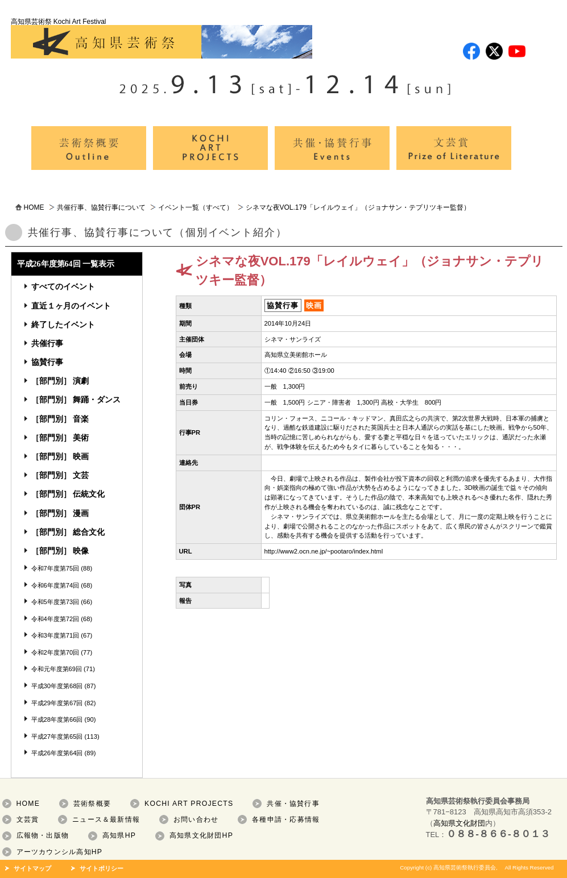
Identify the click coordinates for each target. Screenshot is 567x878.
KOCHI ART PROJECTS (188, 804)
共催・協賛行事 (293, 804)
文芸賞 (27, 819)
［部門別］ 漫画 (60, 513)
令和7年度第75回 (55, 568)
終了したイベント (63, 324)
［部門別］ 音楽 (60, 418)
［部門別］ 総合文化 (68, 531)
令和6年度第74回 (55, 585)
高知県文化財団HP (201, 835)
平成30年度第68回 (57, 686)
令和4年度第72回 (55, 618)
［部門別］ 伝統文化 (68, 493)
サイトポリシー (101, 868)
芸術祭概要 (92, 804)
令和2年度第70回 (55, 652)
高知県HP (119, 835)
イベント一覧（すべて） (195, 207)
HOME (34, 207)
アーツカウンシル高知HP (59, 852)
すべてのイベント (63, 286)
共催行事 (47, 343)
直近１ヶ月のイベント (71, 305)
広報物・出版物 (42, 835)
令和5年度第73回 (55, 601)
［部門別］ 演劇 (60, 380)
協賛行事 (47, 362)
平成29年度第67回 (57, 703)
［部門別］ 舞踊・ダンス (76, 399)
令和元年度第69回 (56, 668)
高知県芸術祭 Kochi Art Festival (161, 38)
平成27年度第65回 (57, 736)
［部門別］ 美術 (60, 437)
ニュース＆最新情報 (106, 819)
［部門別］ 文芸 (60, 475)
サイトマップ (32, 868)
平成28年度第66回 (57, 719)
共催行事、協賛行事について (101, 207)
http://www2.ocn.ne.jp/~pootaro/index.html (323, 551)
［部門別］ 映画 (60, 456)
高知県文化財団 (459, 823)
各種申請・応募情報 (286, 819)
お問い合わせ (195, 819)
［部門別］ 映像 (60, 550)
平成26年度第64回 (57, 753)
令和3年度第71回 (55, 635)
